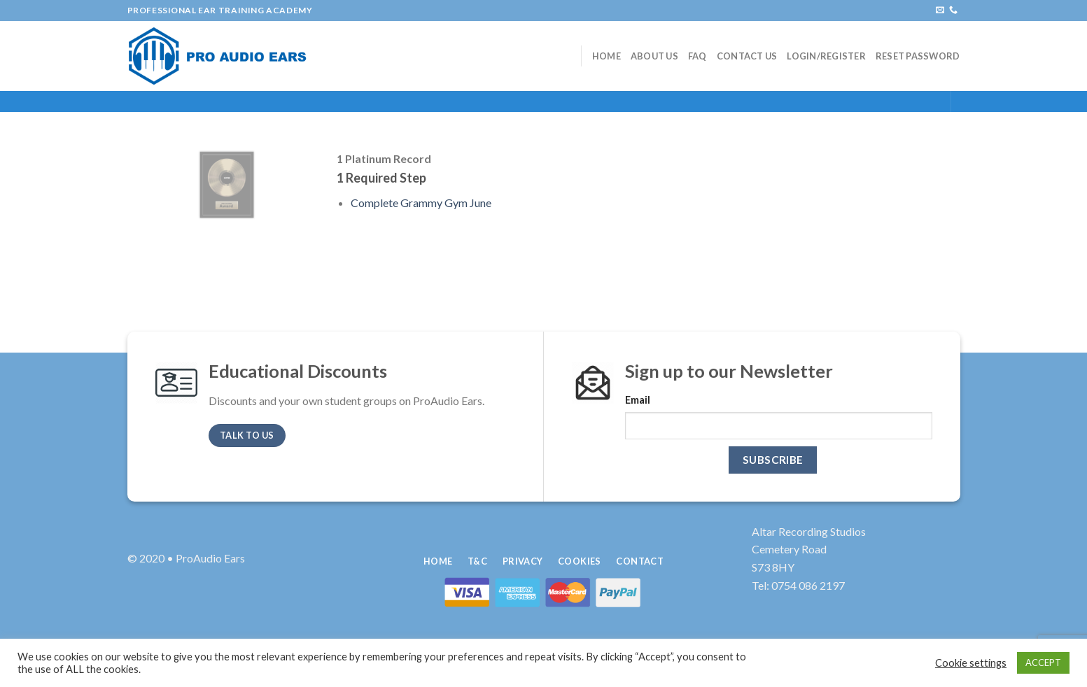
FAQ (697, 56)
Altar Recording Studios (809, 531)
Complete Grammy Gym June (421, 202)
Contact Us (747, 56)
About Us (654, 56)
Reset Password (918, 56)
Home (606, 56)
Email (637, 400)
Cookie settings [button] (971, 663)
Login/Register (826, 56)
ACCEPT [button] (1043, 662)
